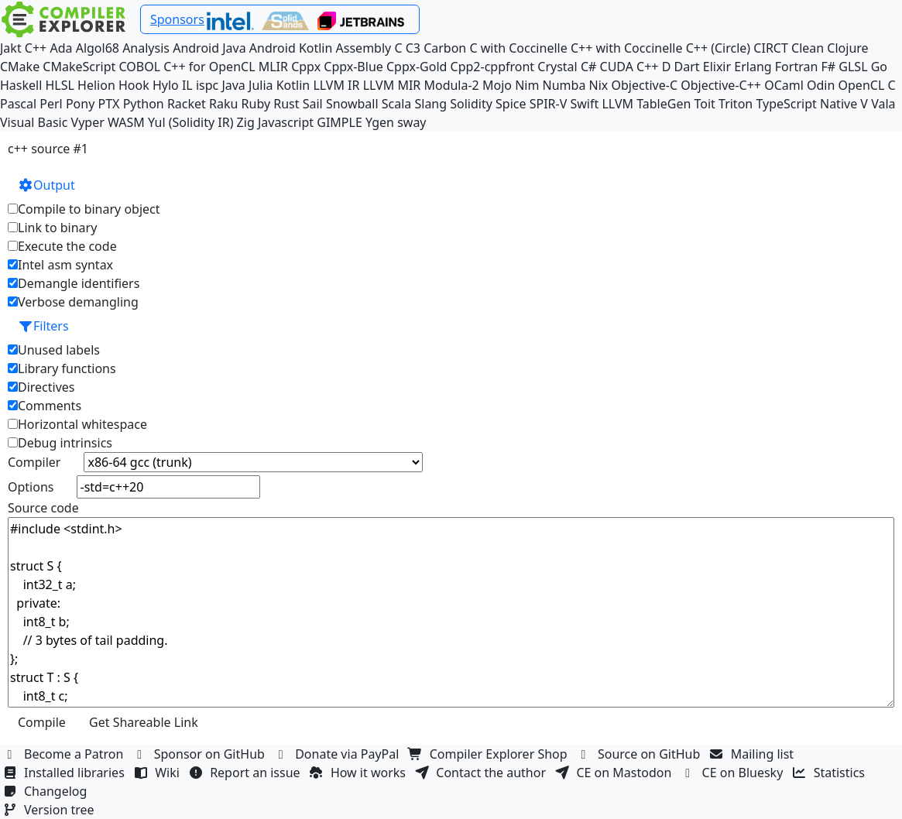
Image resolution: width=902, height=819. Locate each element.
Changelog (47, 791)
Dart (687, 66)
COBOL (140, 66)
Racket (186, 103)
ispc (207, 85)
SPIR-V (549, 103)
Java (233, 85)
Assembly (364, 48)
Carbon (445, 48)
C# (588, 66)
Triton (736, 103)
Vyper (88, 122)
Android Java (209, 48)
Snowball (352, 103)
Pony (80, 103)
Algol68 (97, 48)
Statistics (831, 772)
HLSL (60, 85)
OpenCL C (867, 85)
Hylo (166, 85)
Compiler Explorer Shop (490, 753)
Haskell (21, 85)
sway (411, 122)
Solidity (471, 103)
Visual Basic (33, 122)
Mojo (497, 85)
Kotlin (293, 85)
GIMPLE (339, 122)
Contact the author (482, 772)
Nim (527, 85)
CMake (19, 66)
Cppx (306, 66)
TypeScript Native (806, 103)
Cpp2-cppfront (493, 66)
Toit (704, 103)
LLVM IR (336, 85)
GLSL (853, 66)
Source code (43, 507)
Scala (397, 103)
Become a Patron (65, 753)
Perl (50, 103)
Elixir (717, 66)
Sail (313, 103)
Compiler (34, 462)
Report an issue (246, 772)
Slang (430, 103)
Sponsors (177, 19)
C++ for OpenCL (209, 66)
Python (143, 103)
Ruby (256, 103)
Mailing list (754, 753)
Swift (584, 103)
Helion (96, 85)
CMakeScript (79, 66)
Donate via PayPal (338, 753)
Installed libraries (65, 772)
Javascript (286, 122)
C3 (413, 48)
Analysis (146, 48)
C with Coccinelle (518, 48)
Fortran (796, 66)
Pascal (18, 103)
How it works (359, 772)
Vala (883, 103)
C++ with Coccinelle (627, 48)
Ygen (379, 122)
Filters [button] (43, 325)
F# (828, 66)
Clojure (847, 48)
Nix (599, 85)
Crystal (557, 66)
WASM (126, 122)
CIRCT (770, 48)
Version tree (50, 809)
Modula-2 (451, 85)
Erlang (752, 66)
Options (30, 486)
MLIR (273, 66)
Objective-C (645, 85)
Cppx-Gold (416, 66)
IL (187, 85)
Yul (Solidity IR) (191, 122)
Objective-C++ (721, 85)
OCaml (784, 85)
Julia (261, 85)
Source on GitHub (640, 753)
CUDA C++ (629, 66)
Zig (246, 122)
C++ (35, 48)
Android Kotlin (291, 48)
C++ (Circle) (718, 48)
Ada (61, 48)
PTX (109, 103)
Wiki (158, 772)
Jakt (11, 48)
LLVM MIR (392, 85)
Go (879, 66)
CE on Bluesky (734, 772)
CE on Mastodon (614, 772)
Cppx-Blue (353, 66)
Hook (133, 85)
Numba (564, 85)
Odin (821, 85)
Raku (223, 103)
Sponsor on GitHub (201, 753)
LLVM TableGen (646, 103)
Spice (511, 103)
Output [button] (46, 185)
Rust (286, 103)
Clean (807, 48)
